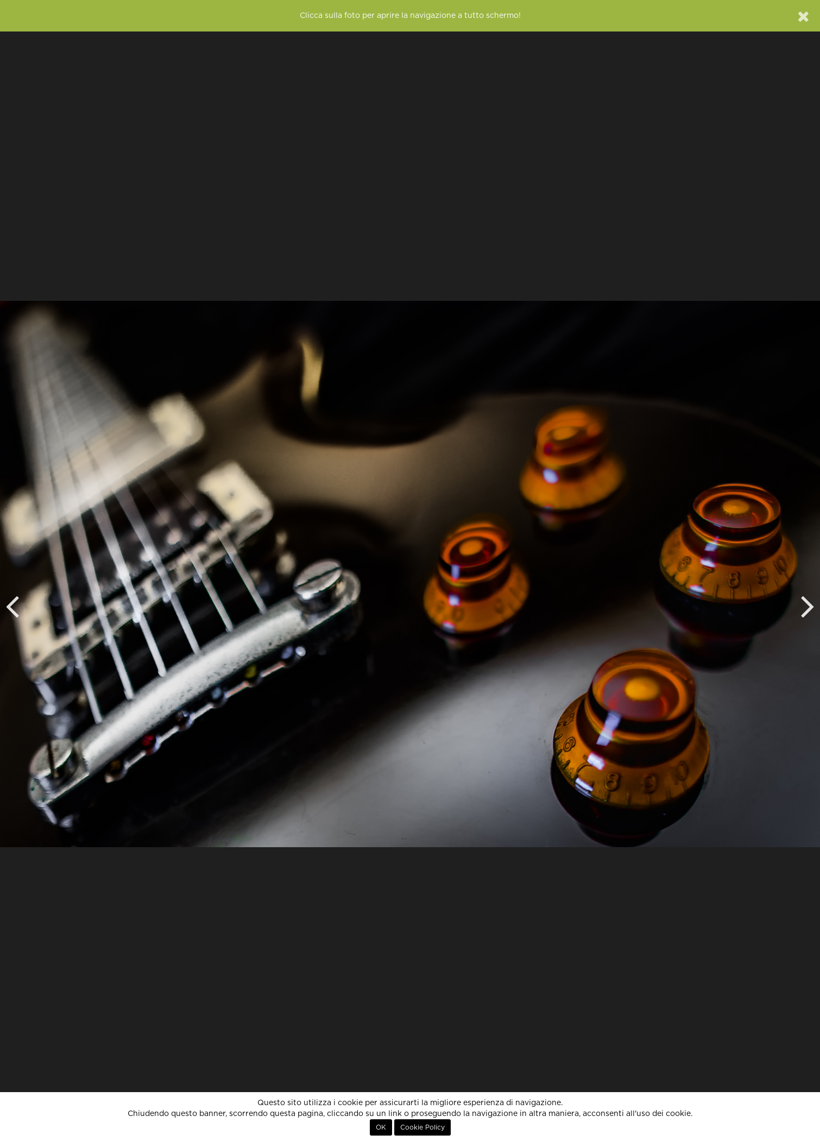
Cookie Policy (422, 1127)
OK (381, 1127)
